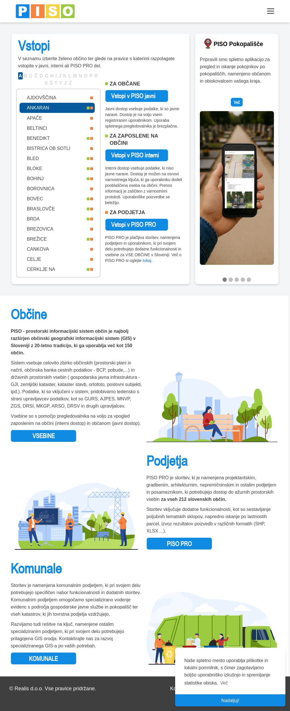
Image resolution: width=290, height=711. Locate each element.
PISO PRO (179, 543)
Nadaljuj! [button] (230, 700)
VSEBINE (43, 436)
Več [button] (224, 682)
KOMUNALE (43, 658)
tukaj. (147, 260)
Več (237, 102)
